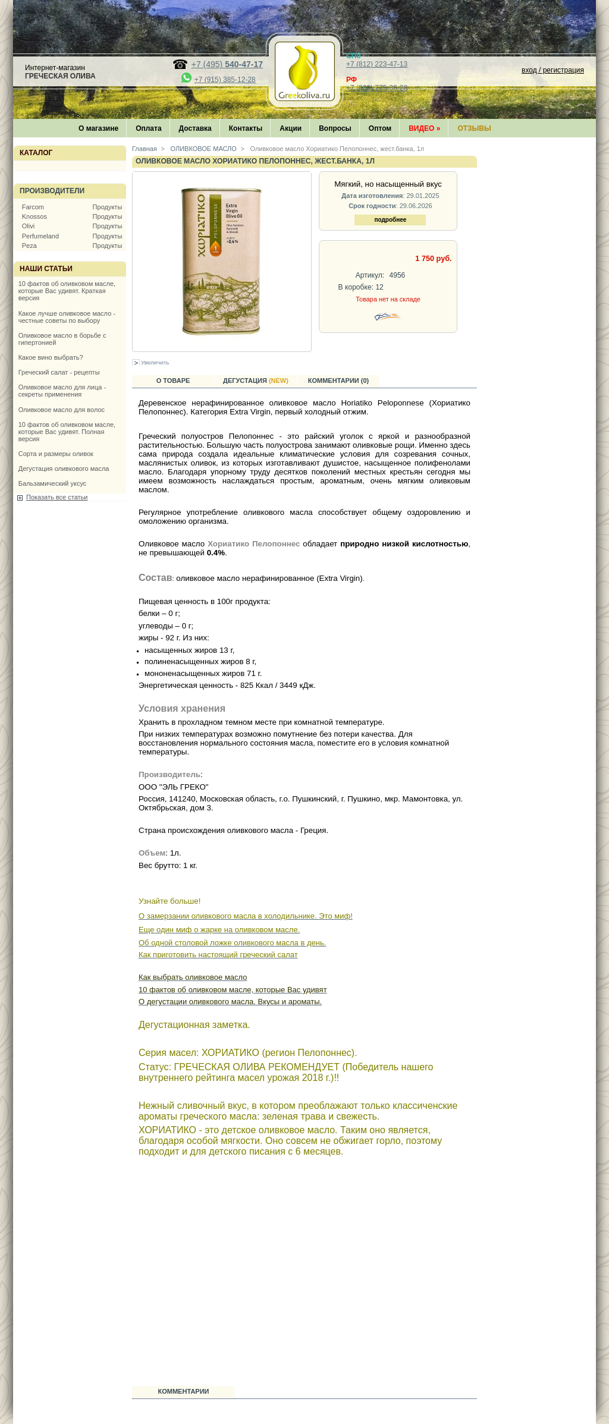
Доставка (195, 128)
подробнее (390, 219)
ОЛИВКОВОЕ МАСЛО (203, 148)
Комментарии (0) (338, 380)
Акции (291, 128)
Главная (144, 148)
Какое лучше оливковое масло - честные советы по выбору (66, 317)
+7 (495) (227, 64)
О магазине (98, 128)
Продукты (108, 206)
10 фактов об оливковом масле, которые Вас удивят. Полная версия (66, 431)
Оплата (148, 128)
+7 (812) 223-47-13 (376, 64)
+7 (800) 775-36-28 (376, 88)
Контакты (246, 128)
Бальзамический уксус (52, 483)
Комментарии (183, 1391)
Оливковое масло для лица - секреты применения (62, 390)
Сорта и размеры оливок (55, 453)
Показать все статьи (56, 497)
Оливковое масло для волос (61, 409)
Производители (52, 191)
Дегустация (255, 380)
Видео (424, 128)
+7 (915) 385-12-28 (225, 80)
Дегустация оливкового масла (63, 468)
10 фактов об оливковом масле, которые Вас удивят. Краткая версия (66, 290)
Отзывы (474, 128)
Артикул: (370, 275)
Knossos (34, 216)
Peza (29, 245)
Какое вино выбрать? (50, 357)
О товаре (173, 380)
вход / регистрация (553, 70)
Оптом (380, 128)
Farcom (33, 206)
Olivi (28, 226)
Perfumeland (40, 236)
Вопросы (335, 128)
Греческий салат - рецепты (59, 372)
